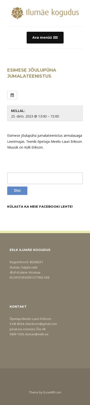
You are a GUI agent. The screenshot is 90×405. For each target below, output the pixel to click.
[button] (45, 38)
